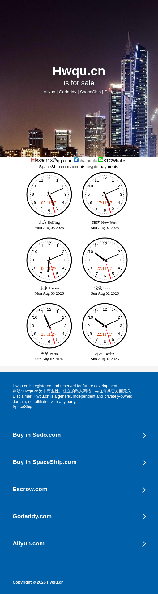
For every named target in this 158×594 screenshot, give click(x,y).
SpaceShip (90, 91)
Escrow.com (30, 489)
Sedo (110, 91)
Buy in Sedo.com (37, 435)
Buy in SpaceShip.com (45, 462)
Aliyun (49, 91)
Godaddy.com (32, 516)
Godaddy (67, 91)
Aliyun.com (29, 543)
